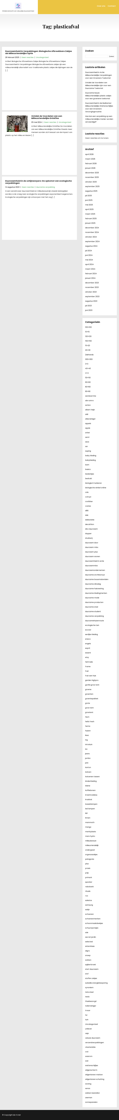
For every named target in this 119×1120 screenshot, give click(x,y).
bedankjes (89, 474)
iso (86, 749)
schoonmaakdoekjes (94, 923)
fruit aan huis (90, 675)
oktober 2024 (91, 237)
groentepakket (91, 698)
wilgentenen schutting (94, 1079)
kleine (87, 785)
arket (87, 432)
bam (87, 464)
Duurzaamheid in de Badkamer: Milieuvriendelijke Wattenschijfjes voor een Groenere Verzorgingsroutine (99, 107)
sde (86, 932)
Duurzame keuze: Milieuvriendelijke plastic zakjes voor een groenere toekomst (98, 96)
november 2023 (92, 287)
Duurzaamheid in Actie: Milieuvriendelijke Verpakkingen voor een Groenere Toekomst (98, 75)
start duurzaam (91, 969)
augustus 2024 (91, 246)
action (88, 405)
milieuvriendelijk (92, 845)
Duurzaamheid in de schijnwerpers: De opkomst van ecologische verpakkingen (38, 181)
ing (86, 740)
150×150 (88, 341)
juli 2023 (88, 305)
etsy (87, 657)
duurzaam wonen (92, 556)
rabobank (89, 886)
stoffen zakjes (91, 978)
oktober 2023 (91, 292)
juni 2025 (88, 200)
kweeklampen (91, 804)
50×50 (88, 377)
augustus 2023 (91, 301)
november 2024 (92, 232)
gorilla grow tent (92, 685)
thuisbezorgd (90, 1001)
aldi (86, 414)
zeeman (88, 1097)
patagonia (89, 859)
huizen (88, 730)
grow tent (89, 708)
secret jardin (90, 937)
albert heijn (90, 409)
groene (88, 689)
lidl (86, 813)
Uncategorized (42, 57)
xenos (87, 1088)
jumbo (88, 758)
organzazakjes (91, 854)
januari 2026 (90, 168)
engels (88, 643)
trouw (87, 1010)
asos (87, 442)
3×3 (86, 364)
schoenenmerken (92, 918)
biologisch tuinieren (93, 483)
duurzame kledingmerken (96, 593)
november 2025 (92, 177)
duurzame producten (94, 602)
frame (88, 666)
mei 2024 (89, 260)
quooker (88, 882)
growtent (89, 712)
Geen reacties (27, 57)
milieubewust (90, 841)
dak (86, 515)
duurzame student (93, 611)
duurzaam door (91, 542)
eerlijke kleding (91, 634)
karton (88, 767)
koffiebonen (90, 790)
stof (87, 973)
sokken (88, 960)
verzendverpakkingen (94, 1042)
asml (87, 437)
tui (86, 1015)
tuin (86, 1019)
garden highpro (91, 680)
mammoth (89, 822)
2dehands (89, 354)
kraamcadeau (91, 795)
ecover (88, 630)
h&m (87, 717)
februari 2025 (91, 218)
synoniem (89, 987)
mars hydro (90, 836)
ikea (87, 735)
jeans (87, 753)
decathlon (89, 524)
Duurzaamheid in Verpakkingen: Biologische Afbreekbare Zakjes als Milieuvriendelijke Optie (38, 52)
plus (87, 863)
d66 (86, 510)
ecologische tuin (92, 625)
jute (86, 763)
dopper (88, 533)
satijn (87, 909)
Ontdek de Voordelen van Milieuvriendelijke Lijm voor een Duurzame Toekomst (98, 85)
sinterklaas (90, 946)
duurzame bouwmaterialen (96, 579)
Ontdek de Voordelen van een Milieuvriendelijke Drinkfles (46, 117)
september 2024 (92, 241)
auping (88, 451)
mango (88, 827)
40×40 (88, 368)
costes (88, 506)
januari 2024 (90, 278)
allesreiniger (90, 419)
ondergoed (90, 850)
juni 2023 (88, 310)
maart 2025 (90, 214)
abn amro (89, 400)
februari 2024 (91, 273)
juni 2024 (89, 255)
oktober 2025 (91, 182)
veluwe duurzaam (92, 1038)
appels (88, 423)
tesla (87, 996)
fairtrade (89, 662)
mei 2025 (89, 205)
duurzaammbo (91, 565)
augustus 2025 (91, 191)
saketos (88, 900)
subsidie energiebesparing (96, 983)
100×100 (88, 327)
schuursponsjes (91, 928)
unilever (88, 1029)
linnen (87, 818)
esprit (87, 648)
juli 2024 (88, 250)
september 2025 (92, 186)
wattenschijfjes (91, 1065)
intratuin (88, 744)
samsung (89, 905)
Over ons (101, 6)
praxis (87, 868)
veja (87, 1033)
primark (88, 877)
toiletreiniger (90, 1006)
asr (86, 446)
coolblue (89, 501)
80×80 (88, 387)
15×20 (87, 345)
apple (87, 428)
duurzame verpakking (45, 187)
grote (87, 703)
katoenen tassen (92, 776)
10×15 (87, 331)
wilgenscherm (91, 1070)
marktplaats (90, 831)
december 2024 (92, 227)
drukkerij (88, 538)
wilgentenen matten (94, 1074)
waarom (88, 1056)
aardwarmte (90, 396)
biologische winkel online (95, 487)
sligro (87, 951)
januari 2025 (90, 223)
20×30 (87, 350)
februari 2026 (91, 163)
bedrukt (88, 478)
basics (88, 469)
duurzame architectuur (95, 575)
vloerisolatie (90, 1047)
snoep (88, 955)
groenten (89, 694)
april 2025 (89, 209)
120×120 (88, 336)
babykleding (90, 460)
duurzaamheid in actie (94, 561)
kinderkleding (91, 781)
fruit (87, 671)
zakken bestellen (92, 1093)
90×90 (87, 391)
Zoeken (89, 51)
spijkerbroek (90, 964)
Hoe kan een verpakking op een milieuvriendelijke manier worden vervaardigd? (99, 119)
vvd (86, 1051)
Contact (112, 6)
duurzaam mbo (91, 547)
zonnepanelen (91, 1102)
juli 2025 (88, 195)
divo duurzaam (91, 529)
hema (87, 726)
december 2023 (92, 282)
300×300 (89, 359)
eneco (88, 639)
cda (86, 492)
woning (88, 1084)
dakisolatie (89, 520)
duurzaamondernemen (95, 570)
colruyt (88, 497)
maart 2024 (90, 269)
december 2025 (92, 172)
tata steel (89, 992)
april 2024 (89, 264)
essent (88, 652)
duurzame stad (91, 607)
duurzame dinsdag (93, 584)
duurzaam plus (91, 552)
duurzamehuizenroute (94, 620)
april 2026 (89, 154)
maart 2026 (90, 159)
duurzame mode (92, 597)
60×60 (88, 382)
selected (89, 941)
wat (86, 1061)
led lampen (90, 808)
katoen (88, 772)
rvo (86, 896)
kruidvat (88, 799)
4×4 (87, 373)
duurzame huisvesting (94, 588)
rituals (87, 891)
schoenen (89, 914)
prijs (87, 873)
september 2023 (92, 296)
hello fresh (89, 721)
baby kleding (90, 455)
